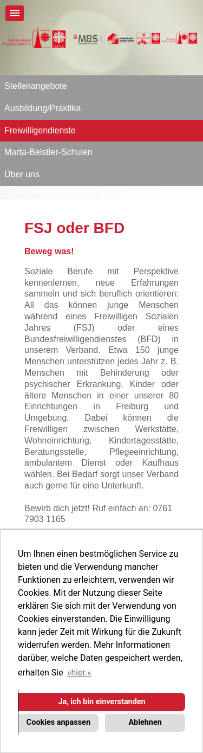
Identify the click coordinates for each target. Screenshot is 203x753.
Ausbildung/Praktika (42, 108)
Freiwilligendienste (40, 130)
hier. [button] (79, 672)
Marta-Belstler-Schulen (48, 152)
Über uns (22, 174)
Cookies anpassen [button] (58, 722)
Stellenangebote (35, 86)
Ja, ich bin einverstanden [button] (101, 701)
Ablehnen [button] (144, 722)
